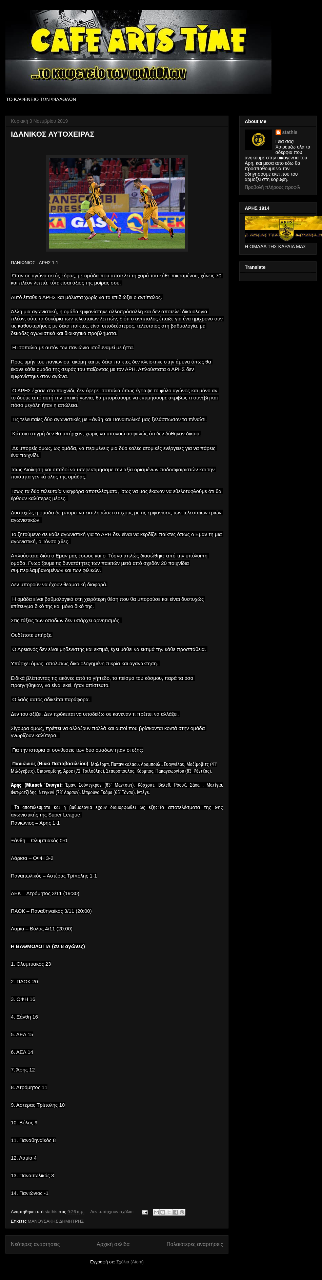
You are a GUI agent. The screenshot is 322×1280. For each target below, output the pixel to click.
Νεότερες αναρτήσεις (35, 1244)
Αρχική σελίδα (113, 1244)
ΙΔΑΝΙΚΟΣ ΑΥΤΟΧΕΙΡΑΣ (53, 134)
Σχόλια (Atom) (130, 1261)
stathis (290, 132)
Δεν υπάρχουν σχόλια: (112, 1211)
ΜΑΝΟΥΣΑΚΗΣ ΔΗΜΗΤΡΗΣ (56, 1221)
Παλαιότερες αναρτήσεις (195, 1244)
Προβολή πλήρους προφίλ (272, 187)
